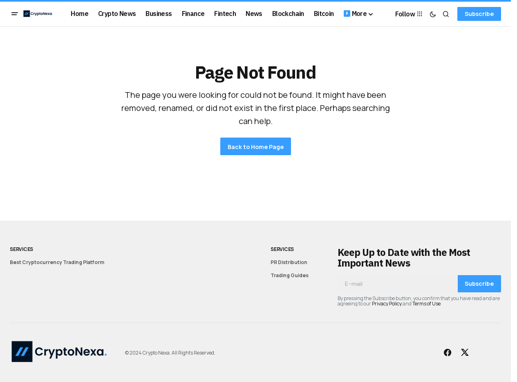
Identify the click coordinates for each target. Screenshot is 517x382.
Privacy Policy (387, 303)
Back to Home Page (256, 147)
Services (21, 249)
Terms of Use (426, 303)
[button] (15, 14)
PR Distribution (289, 262)
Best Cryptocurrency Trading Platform (57, 262)
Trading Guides (290, 275)
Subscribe (479, 14)
